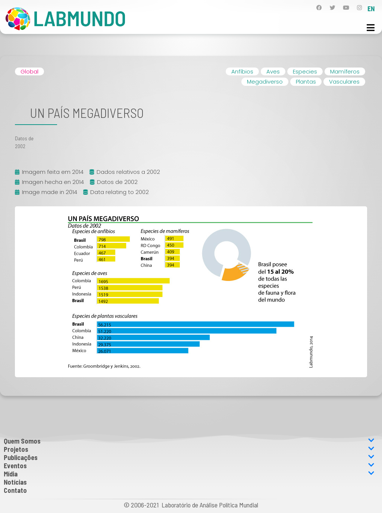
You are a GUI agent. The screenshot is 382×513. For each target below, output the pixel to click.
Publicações (189, 457)
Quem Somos (189, 441)
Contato (15, 490)
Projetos (189, 449)
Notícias (15, 482)
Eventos (189, 466)
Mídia (189, 474)
